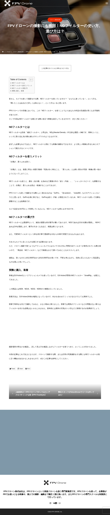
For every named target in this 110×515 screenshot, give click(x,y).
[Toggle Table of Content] (29, 80)
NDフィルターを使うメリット (22, 85)
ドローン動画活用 (55, 19)
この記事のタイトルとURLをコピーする (55, 68)
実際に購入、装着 (18, 91)
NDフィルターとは (18, 83)
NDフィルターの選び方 (20, 88)
